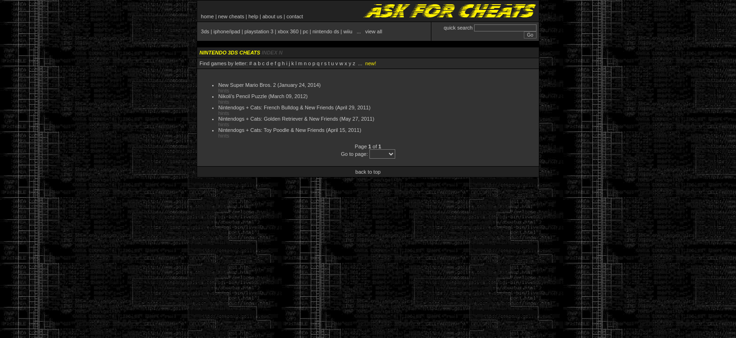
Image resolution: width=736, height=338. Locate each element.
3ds (205, 31)
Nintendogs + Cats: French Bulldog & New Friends (276, 107)
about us (272, 16)
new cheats (231, 16)
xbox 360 (288, 31)
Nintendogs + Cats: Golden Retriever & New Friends (278, 119)
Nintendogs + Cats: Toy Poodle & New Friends (271, 130)
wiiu (348, 31)
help (253, 16)
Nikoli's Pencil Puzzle (242, 96)
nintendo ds (326, 31)
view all (373, 31)
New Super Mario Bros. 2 (247, 85)
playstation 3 (259, 31)
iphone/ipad (227, 31)
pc (305, 31)
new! (370, 63)
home (207, 16)
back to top (368, 172)
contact (294, 16)
